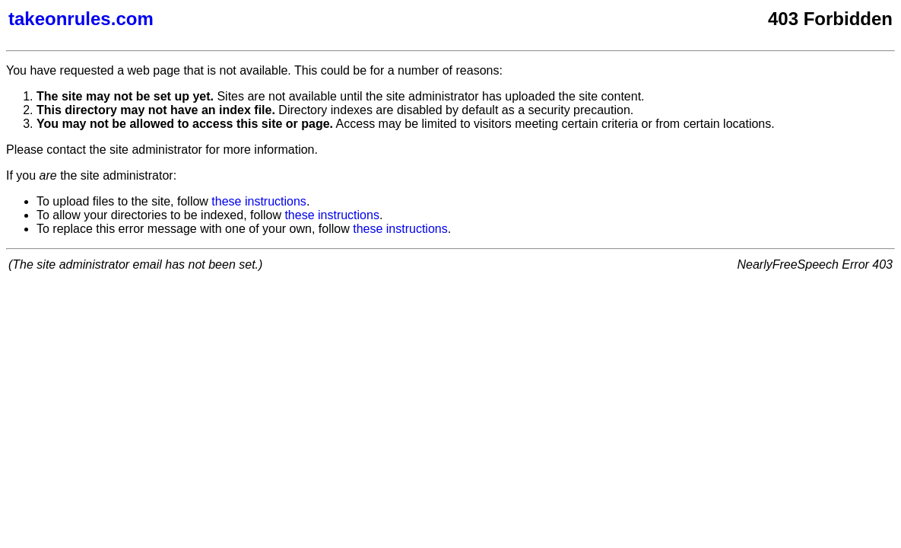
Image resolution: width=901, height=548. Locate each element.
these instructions (258, 201)
